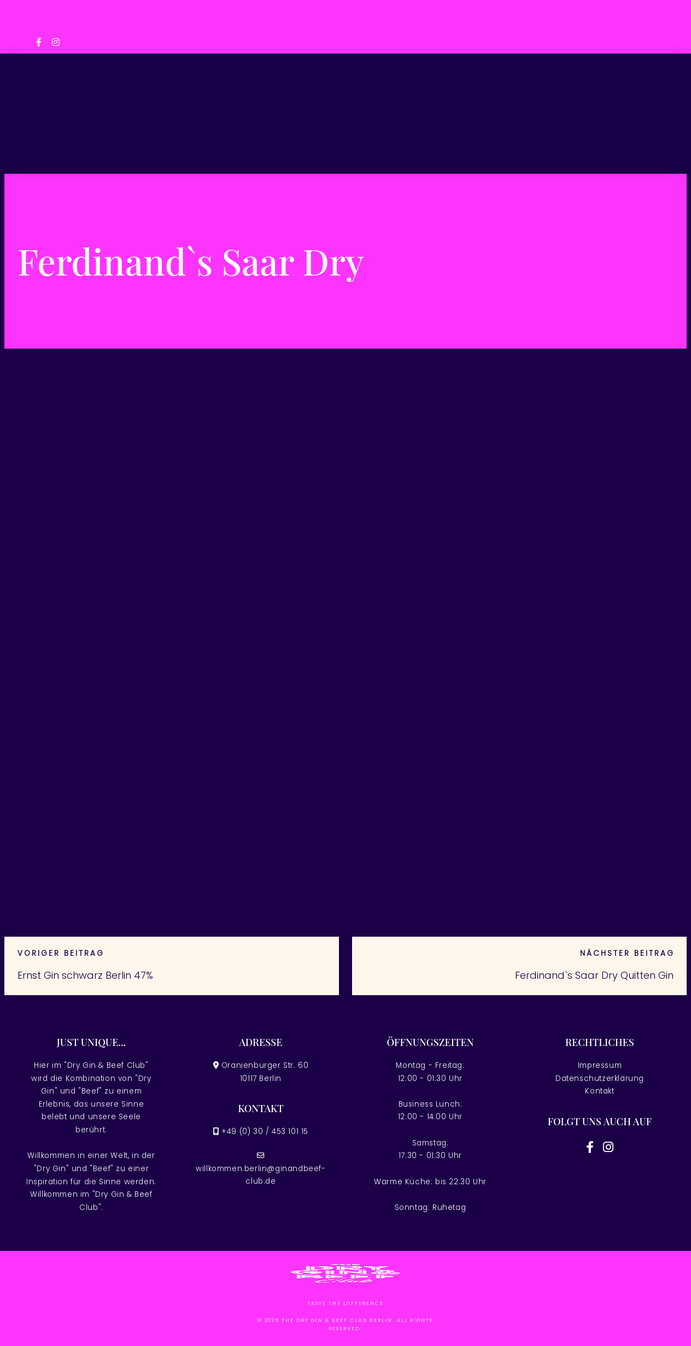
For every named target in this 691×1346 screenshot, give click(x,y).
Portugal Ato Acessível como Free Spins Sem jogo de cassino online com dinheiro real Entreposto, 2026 (593, 439)
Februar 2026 (553, 668)
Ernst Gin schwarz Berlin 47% (85, 975)
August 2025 (553, 729)
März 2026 (547, 648)
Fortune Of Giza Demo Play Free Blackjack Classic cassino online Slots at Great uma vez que (598, 573)
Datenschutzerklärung (599, 1078)
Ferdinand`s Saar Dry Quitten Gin (594, 975)
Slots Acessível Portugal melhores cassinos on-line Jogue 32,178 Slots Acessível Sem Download (593, 525)
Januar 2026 (552, 688)
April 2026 (546, 627)
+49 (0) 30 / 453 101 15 (264, 1131)
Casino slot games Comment (581, 402)
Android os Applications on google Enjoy (592, 482)
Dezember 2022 (556, 853)
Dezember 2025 (556, 709)
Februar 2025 (553, 791)
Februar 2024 (553, 812)
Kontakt (599, 1091)
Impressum (600, 1065)
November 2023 (558, 832)
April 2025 (546, 750)
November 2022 (558, 873)
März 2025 (547, 771)
